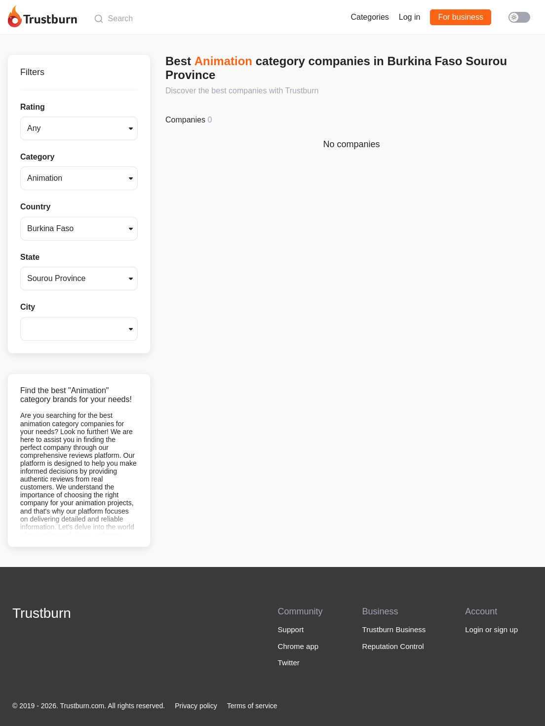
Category (37, 157)
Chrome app (298, 646)
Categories (369, 17)
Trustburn (41, 613)
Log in (410, 17)
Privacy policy (196, 706)
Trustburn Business (394, 629)
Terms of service (252, 706)
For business (460, 17)
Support (291, 629)
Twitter (289, 662)
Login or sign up (491, 629)
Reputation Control (393, 646)
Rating (32, 107)
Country (35, 206)
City (27, 307)
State (29, 257)
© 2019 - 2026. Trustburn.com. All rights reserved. (88, 706)
